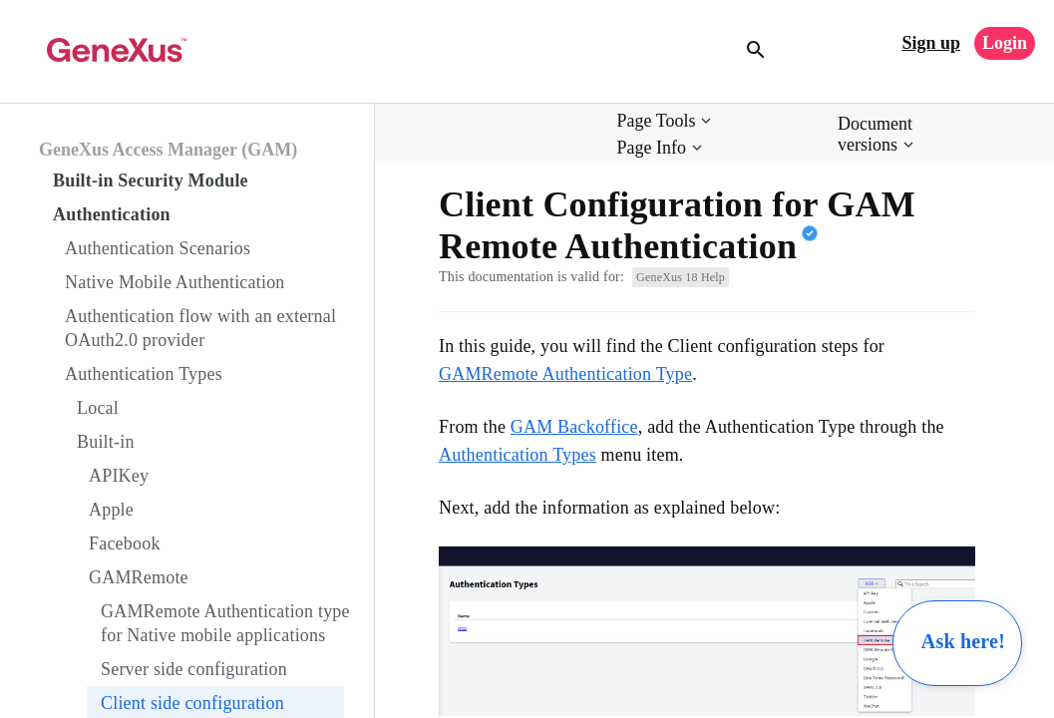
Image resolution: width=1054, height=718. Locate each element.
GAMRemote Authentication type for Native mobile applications (225, 623)
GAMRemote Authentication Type (565, 374)
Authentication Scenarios (157, 248)
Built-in (106, 442)
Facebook (125, 543)
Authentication (112, 214)
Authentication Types (143, 374)
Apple (111, 510)
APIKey (119, 476)
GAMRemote (138, 577)
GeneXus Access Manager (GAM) (168, 150)
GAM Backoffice (574, 427)
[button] (666, 121)
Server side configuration (194, 669)
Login (1004, 43)
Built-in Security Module (150, 180)
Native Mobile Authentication (175, 282)
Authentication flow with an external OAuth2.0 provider (200, 328)
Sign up (930, 43)
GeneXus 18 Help (680, 277)
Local (98, 408)
